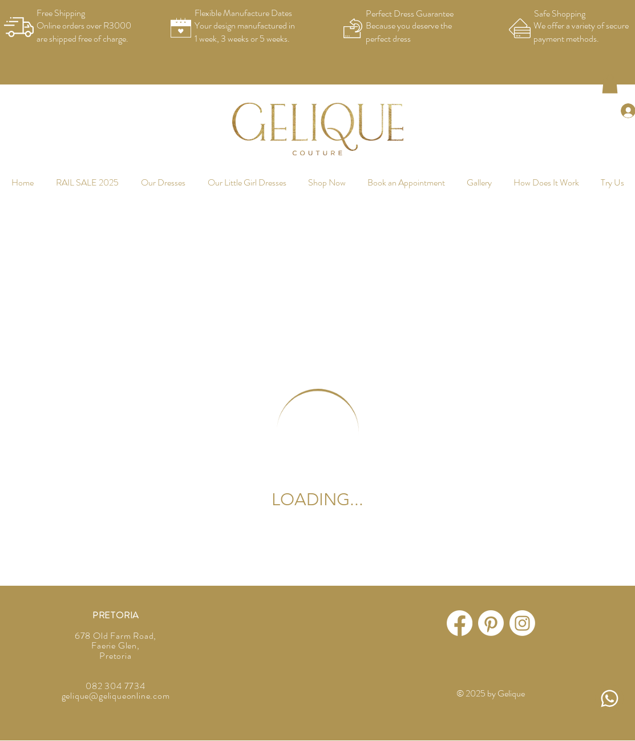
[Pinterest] (491, 623)
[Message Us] (609, 698)
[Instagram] (522, 623)
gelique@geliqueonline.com (116, 695)
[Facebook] (459, 623)
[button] (610, 83)
